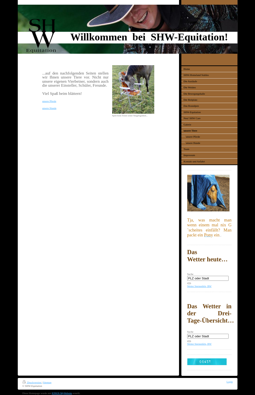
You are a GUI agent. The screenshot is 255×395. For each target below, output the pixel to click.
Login (229, 381)
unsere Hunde (49, 108)
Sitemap (47, 382)
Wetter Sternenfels (196, 286)
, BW (209, 286)
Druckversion (32, 382)
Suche (190, 274)
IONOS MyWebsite (62, 393)
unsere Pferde (49, 101)
